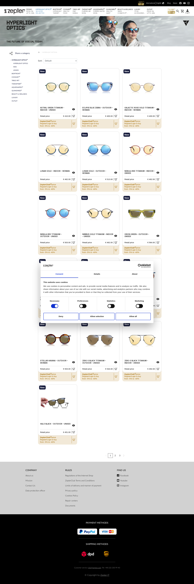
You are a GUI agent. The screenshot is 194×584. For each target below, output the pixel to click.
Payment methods (97, 523)
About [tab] (134, 274)
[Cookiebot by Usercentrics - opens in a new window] (140, 266)
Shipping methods (97, 544)
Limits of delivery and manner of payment (83, 486)
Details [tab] (97, 274)
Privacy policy (71, 491)
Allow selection (97, 316)
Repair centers (71, 501)
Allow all (133, 316)
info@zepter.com (94, 568)
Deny (61, 316)
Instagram (124, 486)
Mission (28, 481)
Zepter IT (104, 575)
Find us (121, 470)
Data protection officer (35, 491)
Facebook (124, 476)
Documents (70, 506)
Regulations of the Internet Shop (79, 476)
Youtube (123, 481)
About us (29, 476)
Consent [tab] (59, 274)
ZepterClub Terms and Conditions (80, 481)
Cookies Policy (71, 496)
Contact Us (30, 486)
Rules (68, 470)
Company (31, 470)
